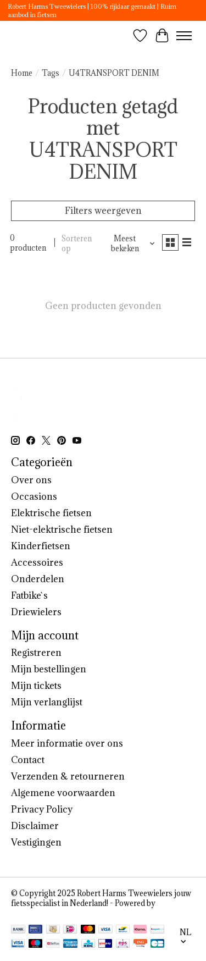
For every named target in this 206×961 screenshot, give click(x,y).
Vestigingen (36, 842)
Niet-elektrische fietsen (62, 529)
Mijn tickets (36, 686)
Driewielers (36, 612)
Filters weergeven (103, 211)
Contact (27, 760)
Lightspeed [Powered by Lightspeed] (31, 913)
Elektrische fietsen (51, 513)
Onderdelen (37, 579)
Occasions (34, 496)
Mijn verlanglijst (46, 702)
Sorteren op (77, 243)
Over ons (31, 480)
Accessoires (37, 562)
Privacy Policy (42, 809)
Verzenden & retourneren (68, 776)
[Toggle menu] (184, 36)
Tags (50, 73)
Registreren (36, 653)
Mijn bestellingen (48, 669)
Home (21, 73)
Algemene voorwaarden (63, 793)
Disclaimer (35, 826)
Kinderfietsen (40, 546)
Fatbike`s (29, 595)
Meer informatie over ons (67, 743)
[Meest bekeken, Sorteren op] (129, 243)
